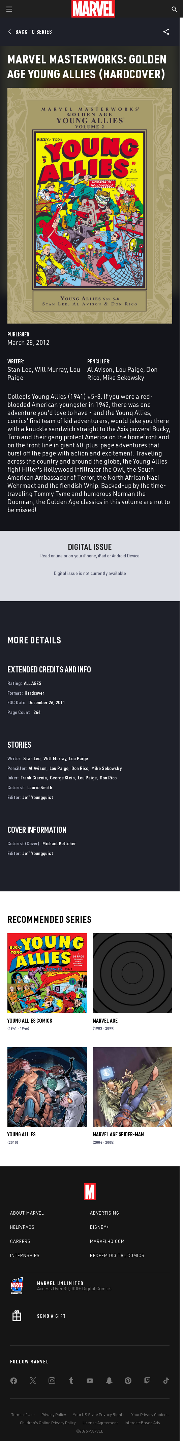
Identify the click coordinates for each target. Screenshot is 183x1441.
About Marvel (27, 1213)
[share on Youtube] (90, 1382)
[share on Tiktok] (166, 1382)
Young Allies (21, 1134)
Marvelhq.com (107, 1241)
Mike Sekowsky (123, 377)
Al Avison (100, 369)
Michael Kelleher (59, 843)
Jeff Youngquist (38, 797)
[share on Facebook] (13, 1382)
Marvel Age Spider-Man (118, 1134)
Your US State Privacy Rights (98, 1414)
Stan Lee (19, 369)
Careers (20, 1241)
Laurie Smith (39, 787)
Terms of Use (23, 1414)
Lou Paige (129, 369)
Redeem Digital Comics (117, 1255)
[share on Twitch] (147, 1382)
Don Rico (79, 768)
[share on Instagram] (52, 1382)
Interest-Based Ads (142, 1422)
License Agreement (100, 1422)
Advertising (104, 1213)
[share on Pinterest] (128, 1382)
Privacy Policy (53, 1414)
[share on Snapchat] (109, 1382)
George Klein (62, 777)
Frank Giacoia (34, 777)
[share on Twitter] (33, 1382)
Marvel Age (105, 1020)
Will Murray (51, 369)
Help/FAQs (22, 1227)
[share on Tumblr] (71, 1382)
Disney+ (99, 1227)
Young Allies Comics (29, 1020)
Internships (25, 1255)
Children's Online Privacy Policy (48, 1422)
